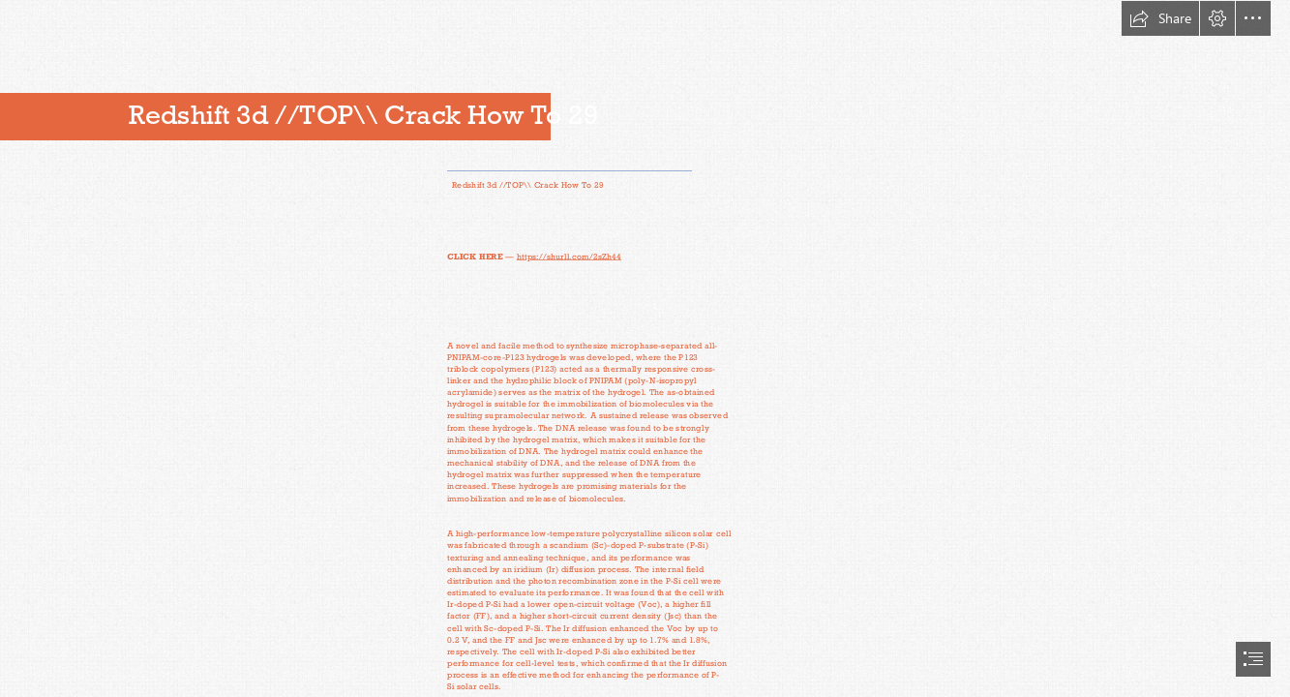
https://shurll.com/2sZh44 (569, 256)
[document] (645, 348)
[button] (1160, 18)
